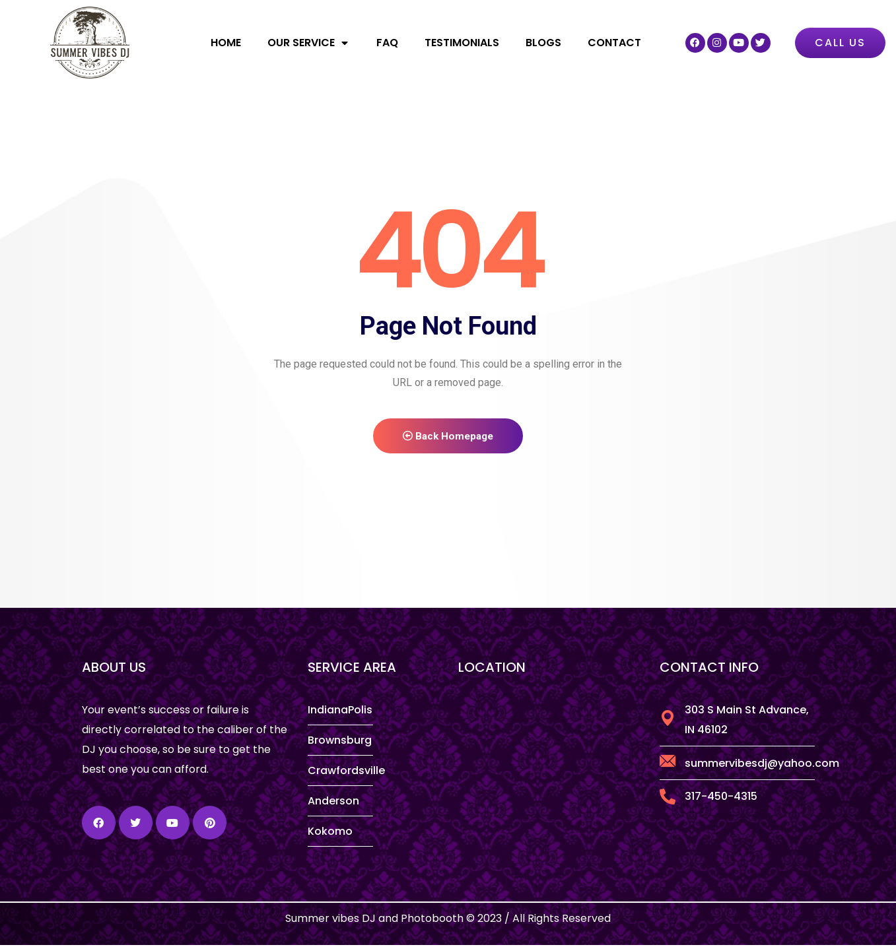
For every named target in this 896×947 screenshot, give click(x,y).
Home (226, 42)
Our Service (308, 43)
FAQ (387, 42)
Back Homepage (448, 437)
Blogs (543, 42)
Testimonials (462, 42)
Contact (614, 42)
